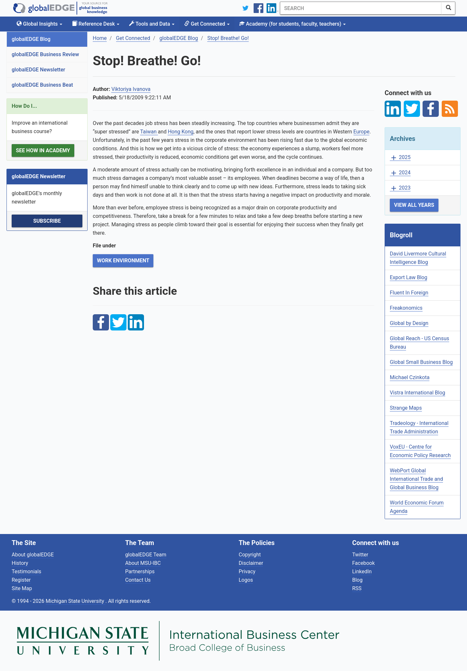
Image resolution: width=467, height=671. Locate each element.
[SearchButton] (448, 8)
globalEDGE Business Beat (42, 85)
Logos (246, 580)
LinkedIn (362, 571)
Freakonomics (406, 308)
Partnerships (140, 571)
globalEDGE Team (145, 555)
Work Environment (123, 260)
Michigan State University (75, 601)
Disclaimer (251, 563)
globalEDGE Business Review (45, 54)
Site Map (22, 588)
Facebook (363, 563)
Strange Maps (406, 408)
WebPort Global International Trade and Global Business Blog (416, 479)
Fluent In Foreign (409, 293)
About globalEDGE (33, 555)
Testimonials (26, 571)
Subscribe (47, 221)
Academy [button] (292, 24)
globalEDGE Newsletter (38, 70)
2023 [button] (400, 188)
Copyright (250, 555)
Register (21, 580)
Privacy (247, 571)
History (20, 563)
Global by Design (409, 323)
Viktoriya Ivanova (130, 89)
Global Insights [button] (39, 24)
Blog (357, 580)
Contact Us (138, 580)
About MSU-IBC (143, 563)
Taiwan (149, 132)
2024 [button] (400, 172)
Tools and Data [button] (151, 24)
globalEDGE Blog (31, 39)
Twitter (360, 555)
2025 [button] (400, 157)
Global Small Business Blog (421, 362)
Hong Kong (180, 132)
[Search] (361, 8)
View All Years (414, 205)
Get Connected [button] (207, 24)
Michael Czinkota (409, 377)
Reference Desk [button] (95, 24)
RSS (357, 588)
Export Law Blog (408, 277)
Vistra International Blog (417, 393)
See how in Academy (43, 150)
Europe (361, 132)
